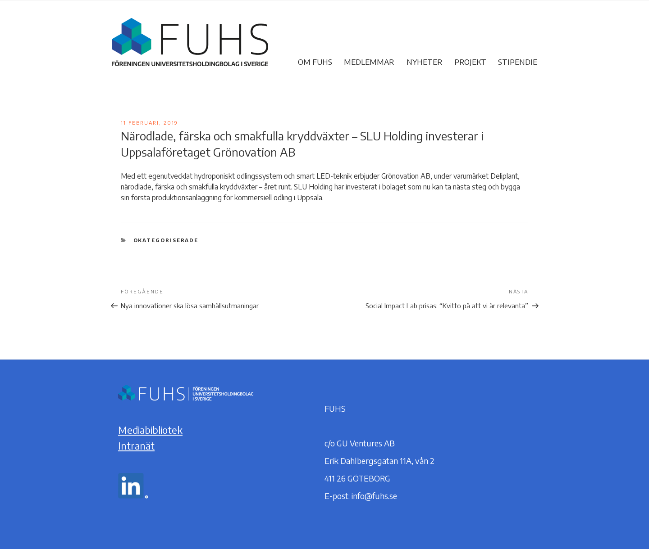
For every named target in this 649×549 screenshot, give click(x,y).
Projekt (470, 62)
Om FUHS (315, 62)
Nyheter (425, 62)
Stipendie (517, 62)
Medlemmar (369, 62)
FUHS (259, 62)
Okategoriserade (166, 240)
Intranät (136, 445)
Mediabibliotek (150, 429)
